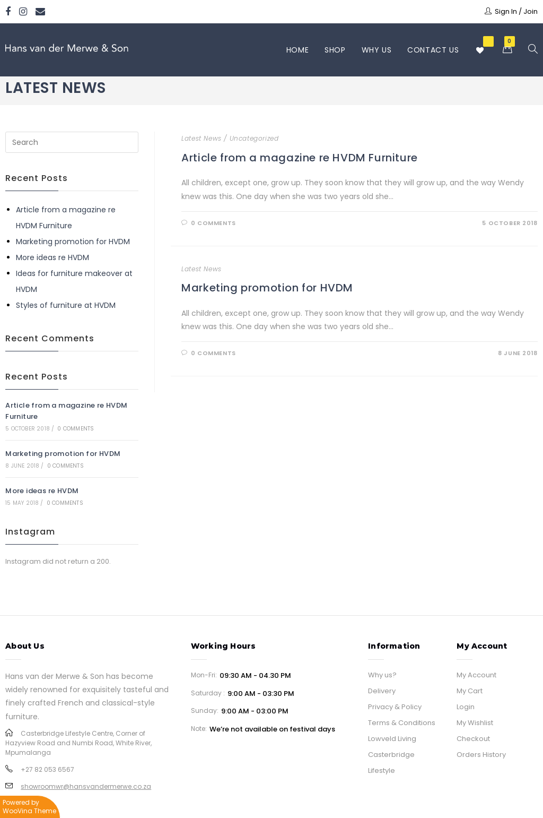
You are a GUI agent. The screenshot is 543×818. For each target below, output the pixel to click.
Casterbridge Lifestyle (391, 763)
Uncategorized (254, 138)
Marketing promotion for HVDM (267, 287)
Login (466, 707)
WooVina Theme (29, 810)
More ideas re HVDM (52, 257)
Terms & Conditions (401, 723)
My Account (476, 675)
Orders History (481, 755)
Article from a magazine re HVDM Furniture (299, 157)
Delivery (382, 691)
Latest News (201, 138)
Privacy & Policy (395, 707)
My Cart (470, 691)
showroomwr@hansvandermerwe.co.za (86, 786)
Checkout (473, 739)
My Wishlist (475, 723)
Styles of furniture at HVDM (66, 305)
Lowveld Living (392, 739)
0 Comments (213, 223)
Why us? (382, 675)
